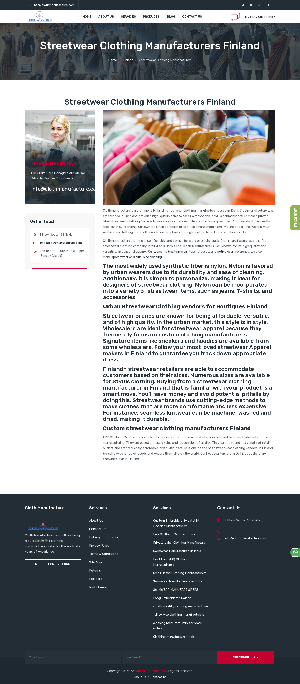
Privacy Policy (99, 545)
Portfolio (95, 579)
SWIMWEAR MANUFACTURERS (175, 590)
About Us (106, 17)
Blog (171, 17)
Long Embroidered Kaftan (172, 598)
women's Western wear (171, 251)
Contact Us (192, 17)
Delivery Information (104, 537)
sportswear (119, 257)
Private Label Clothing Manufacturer (180, 542)
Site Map (95, 562)
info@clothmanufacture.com (54, 5)
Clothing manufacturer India (174, 637)
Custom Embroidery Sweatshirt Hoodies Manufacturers (176, 523)
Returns (95, 570)
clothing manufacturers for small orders (177, 625)
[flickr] (251, 5)
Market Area (98, 587)
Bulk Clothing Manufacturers (174, 534)
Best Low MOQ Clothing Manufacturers (171, 562)
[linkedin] (258, 5)
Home (87, 17)
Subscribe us (245, 657)
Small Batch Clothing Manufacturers (180, 573)
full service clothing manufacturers (179, 615)
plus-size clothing (149, 257)
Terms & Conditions (104, 554)
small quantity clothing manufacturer (180, 606)
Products (151, 17)
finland (128, 60)
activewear (225, 251)
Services (128, 17)
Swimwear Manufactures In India (177, 551)
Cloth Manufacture (150, 671)
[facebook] (235, 5)
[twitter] (242, 5)
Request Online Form (52, 564)
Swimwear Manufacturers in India (177, 581)
